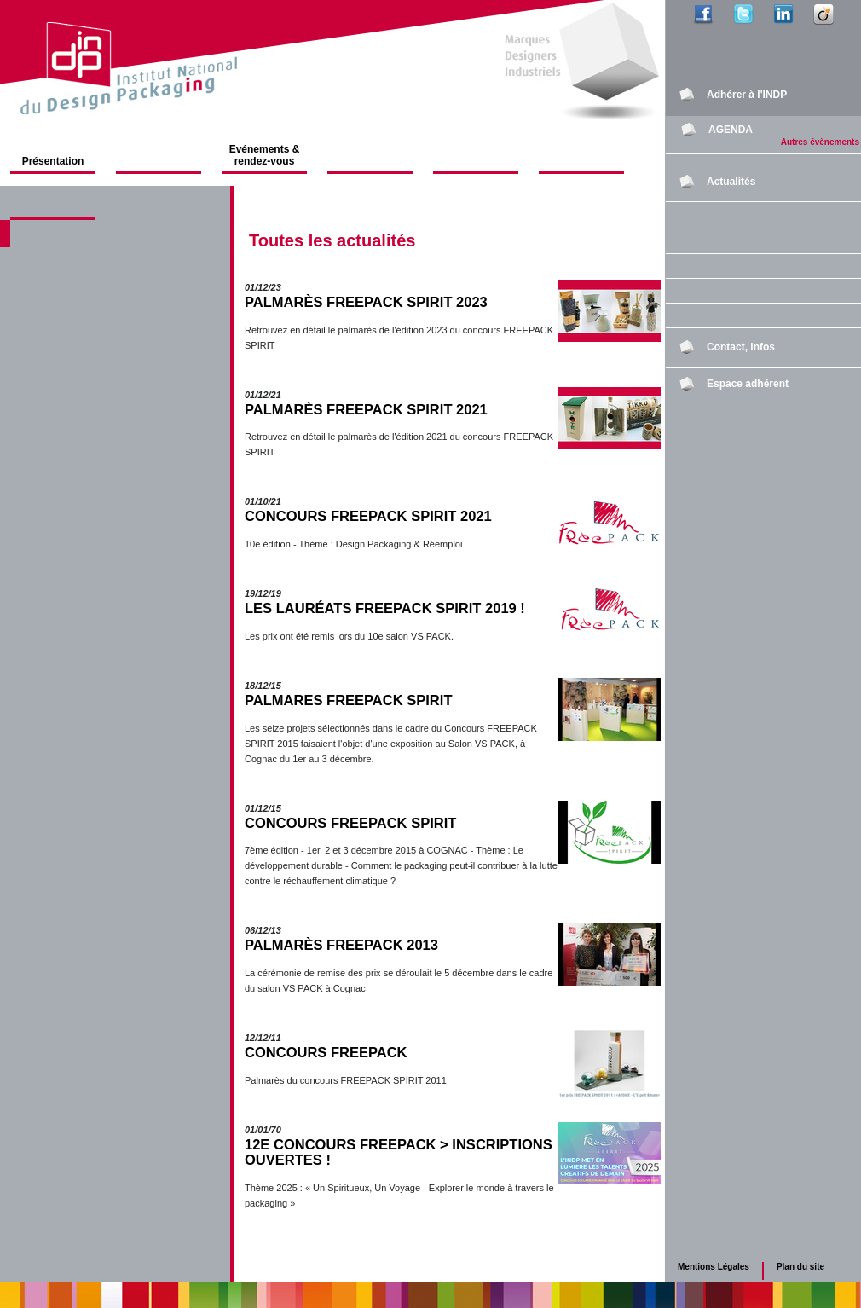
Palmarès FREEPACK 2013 (341, 945)
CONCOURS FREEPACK (326, 1053)
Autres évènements (820, 142)
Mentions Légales (713, 1266)
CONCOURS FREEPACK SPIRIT (350, 823)
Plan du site (800, 1266)
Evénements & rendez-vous (264, 155)
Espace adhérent (748, 384)
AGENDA (730, 130)
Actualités (731, 182)
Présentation (53, 161)
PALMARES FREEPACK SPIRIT (348, 700)
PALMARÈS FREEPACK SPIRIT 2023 (366, 302)
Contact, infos (741, 347)
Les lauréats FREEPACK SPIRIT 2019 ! (385, 608)
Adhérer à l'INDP (747, 95)
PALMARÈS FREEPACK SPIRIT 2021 (366, 410)
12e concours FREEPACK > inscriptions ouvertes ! (398, 1152)
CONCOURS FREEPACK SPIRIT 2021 (368, 516)
